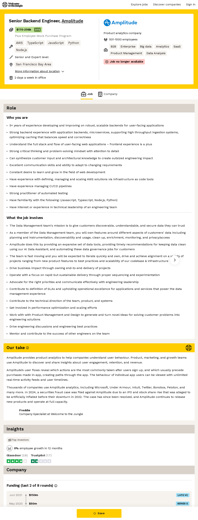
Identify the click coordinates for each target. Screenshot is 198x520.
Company (107, 94)
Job (87, 94)
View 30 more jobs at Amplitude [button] (58, 491)
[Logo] (12, 4)
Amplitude (72, 20)
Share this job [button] (19, 491)
